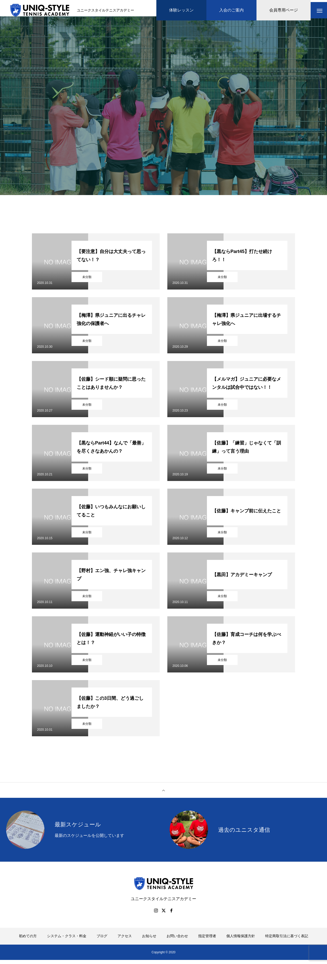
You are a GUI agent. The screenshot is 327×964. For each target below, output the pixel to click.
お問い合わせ (177, 940)
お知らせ (149, 940)
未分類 (86, 281)
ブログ (102, 940)
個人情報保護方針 (240, 940)
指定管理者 (207, 940)
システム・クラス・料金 (66, 940)
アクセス (125, 940)
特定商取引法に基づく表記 (286, 940)
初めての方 (28, 940)
